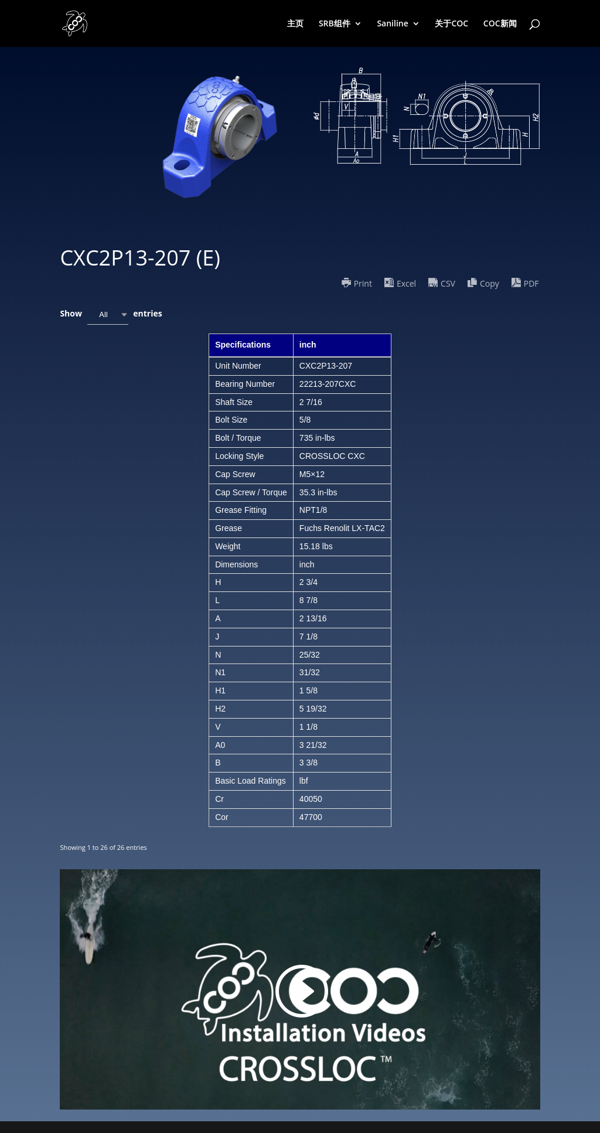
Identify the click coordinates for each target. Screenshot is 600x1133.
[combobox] (107, 314)
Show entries (111, 314)
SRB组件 (334, 24)
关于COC (451, 24)
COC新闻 (500, 24)
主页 (295, 24)
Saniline (392, 24)
